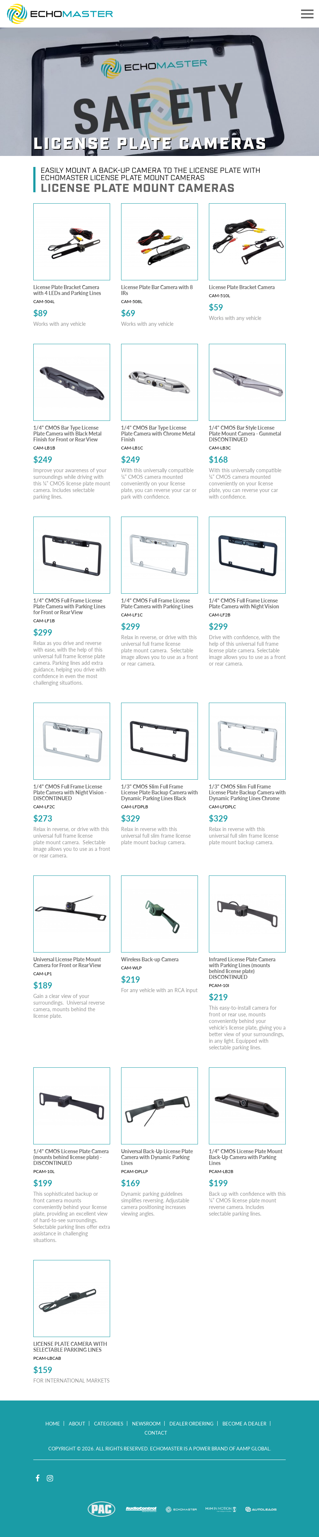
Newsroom (146, 1423)
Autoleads (261, 1509)
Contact (156, 1432)
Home (52, 1423)
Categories (108, 1423)
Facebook (37, 1478)
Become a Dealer (244, 1423)
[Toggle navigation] (307, 14)
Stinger (61, 1509)
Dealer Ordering (191, 1423)
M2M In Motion (221, 1509)
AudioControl (141, 1509)
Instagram (50, 1478)
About (77, 1423)
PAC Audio (101, 1509)
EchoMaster (181, 1509)
